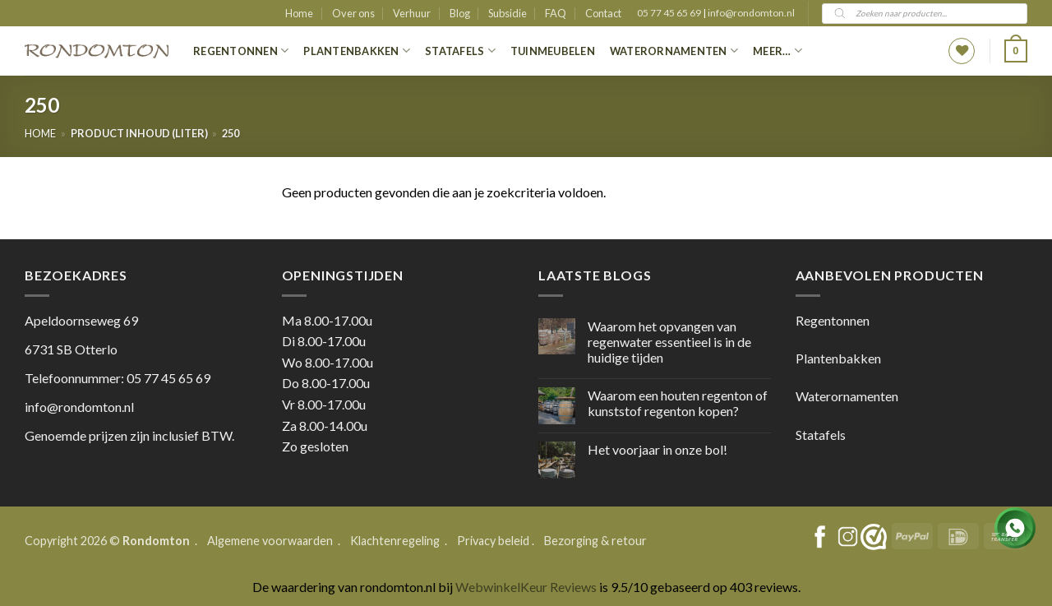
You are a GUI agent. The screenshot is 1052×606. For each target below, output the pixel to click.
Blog (460, 13)
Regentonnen (240, 50)
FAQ (555, 13)
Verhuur (412, 13)
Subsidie (507, 13)
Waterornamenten (674, 50)
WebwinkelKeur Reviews (526, 586)
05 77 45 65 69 (670, 13)
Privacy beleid (493, 541)
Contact (603, 13)
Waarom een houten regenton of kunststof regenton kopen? (678, 403)
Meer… (777, 50)
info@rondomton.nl (751, 13)
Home (299, 13)
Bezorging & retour (595, 541)
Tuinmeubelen (552, 51)
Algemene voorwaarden (271, 541)
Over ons (353, 13)
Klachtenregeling (395, 541)
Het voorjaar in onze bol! (657, 449)
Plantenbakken (356, 50)
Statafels (460, 50)
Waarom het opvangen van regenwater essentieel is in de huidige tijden (669, 341)
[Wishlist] (961, 51)
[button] (1015, 51)
